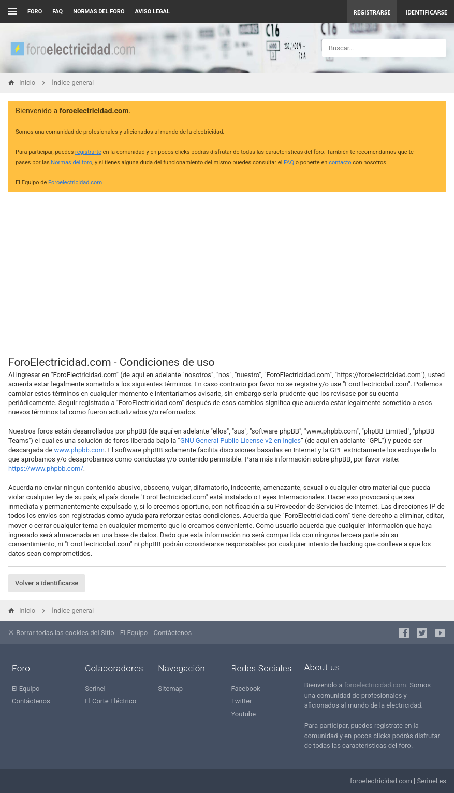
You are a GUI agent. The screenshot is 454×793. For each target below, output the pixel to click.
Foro (34, 11)
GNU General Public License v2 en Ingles (240, 440)
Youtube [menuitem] (243, 714)
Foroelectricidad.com (75, 182)
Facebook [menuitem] (245, 689)
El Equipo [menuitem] (134, 633)
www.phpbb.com (79, 450)
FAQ (57, 11)
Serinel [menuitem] (95, 689)
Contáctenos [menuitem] (173, 633)
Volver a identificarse (46, 583)
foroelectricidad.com (375, 685)
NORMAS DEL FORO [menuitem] (98, 11)
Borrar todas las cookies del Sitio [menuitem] (61, 632)
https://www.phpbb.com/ (45, 468)
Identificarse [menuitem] (426, 12)
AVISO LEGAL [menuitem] (152, 11)
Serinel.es (431, 781)
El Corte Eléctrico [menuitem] (110, 701)
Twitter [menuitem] (241, 701)
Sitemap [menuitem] (170, 689)
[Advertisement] (227, 272)
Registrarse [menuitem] (372, 12)
